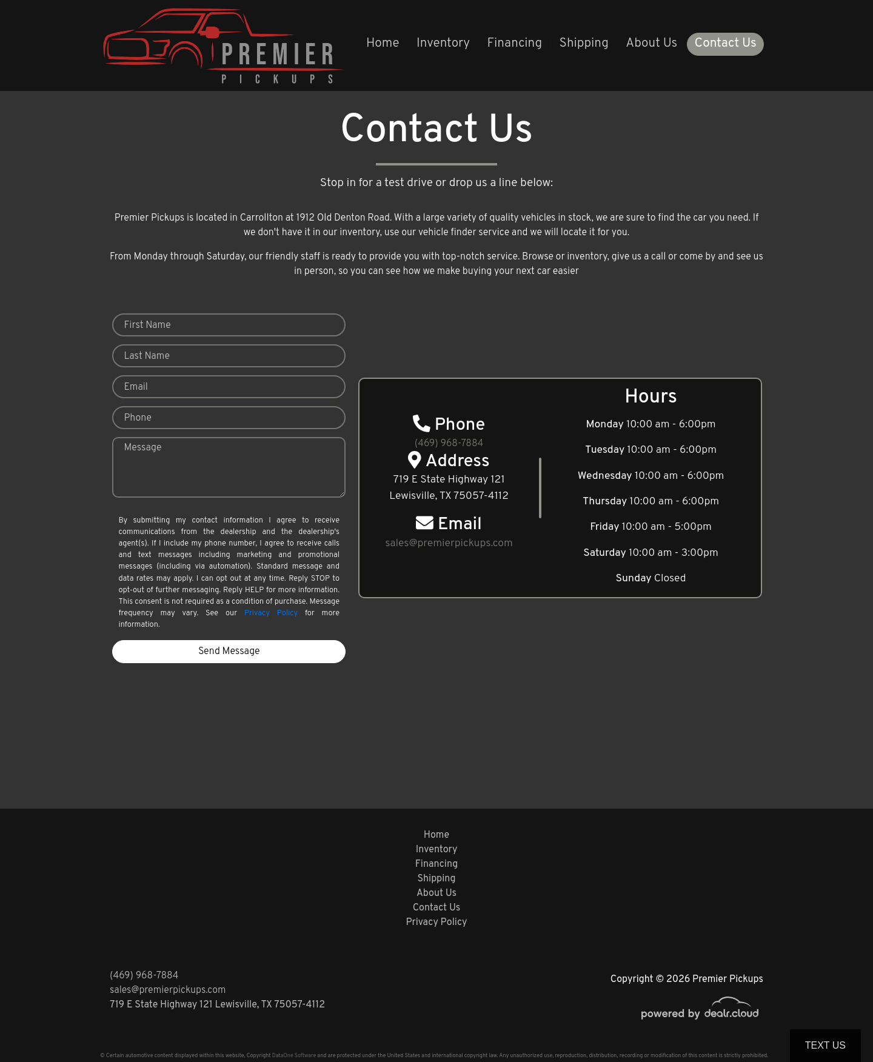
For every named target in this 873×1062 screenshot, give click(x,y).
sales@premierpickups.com (168, 990)
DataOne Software (294, 1055)
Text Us (825, 1045)
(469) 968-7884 (449, 444)
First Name (147, 325)
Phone (138, 418)
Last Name (147, 356)
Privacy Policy (271, 613)
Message (142, 448)
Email (135, 387)
